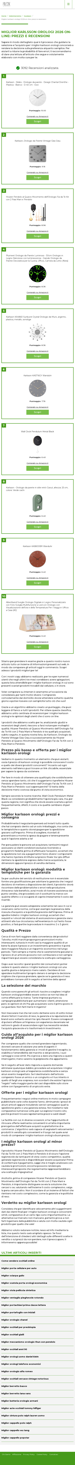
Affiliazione (16, 1454)
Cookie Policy (42, 1454)
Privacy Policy (29, 1454)
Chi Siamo (6, 1454)
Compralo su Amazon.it (37, 116)
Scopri (37, 121)
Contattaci (53, 1454)
